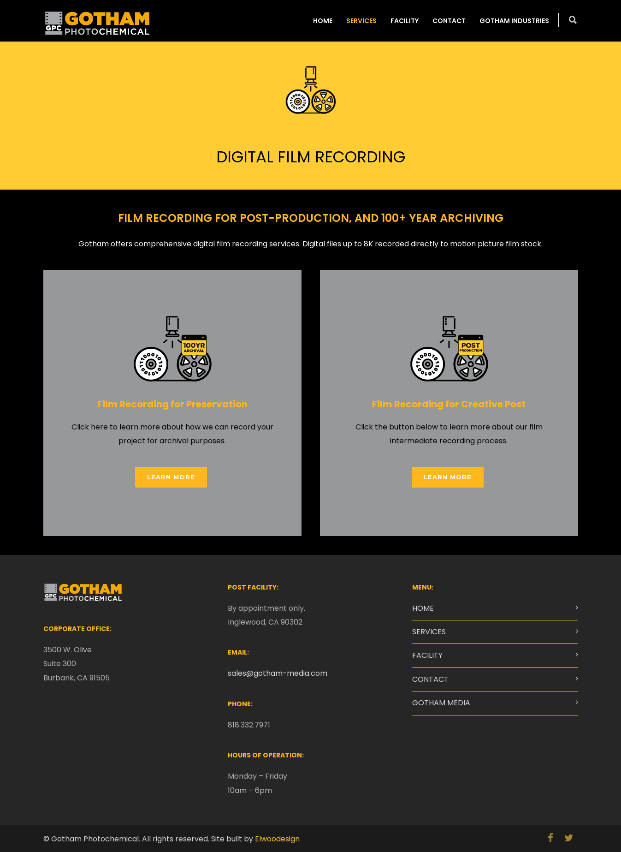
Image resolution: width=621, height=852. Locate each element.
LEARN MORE (171, 477)
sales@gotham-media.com (277, 673)
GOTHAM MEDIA (441, 702)
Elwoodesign (277, 839)
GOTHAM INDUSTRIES (514, 20)
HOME (322, 20)
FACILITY (404, 20)
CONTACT (449, 20)
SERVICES (361, 20)
